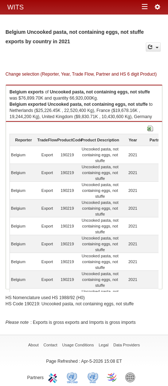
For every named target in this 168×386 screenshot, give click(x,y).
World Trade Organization (112, 377)
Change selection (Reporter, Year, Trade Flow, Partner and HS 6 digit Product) (81, 74)
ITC (54, 377)
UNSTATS (93, 377)
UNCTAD (73, 377)
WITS (15, 7)
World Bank (132, 377)
